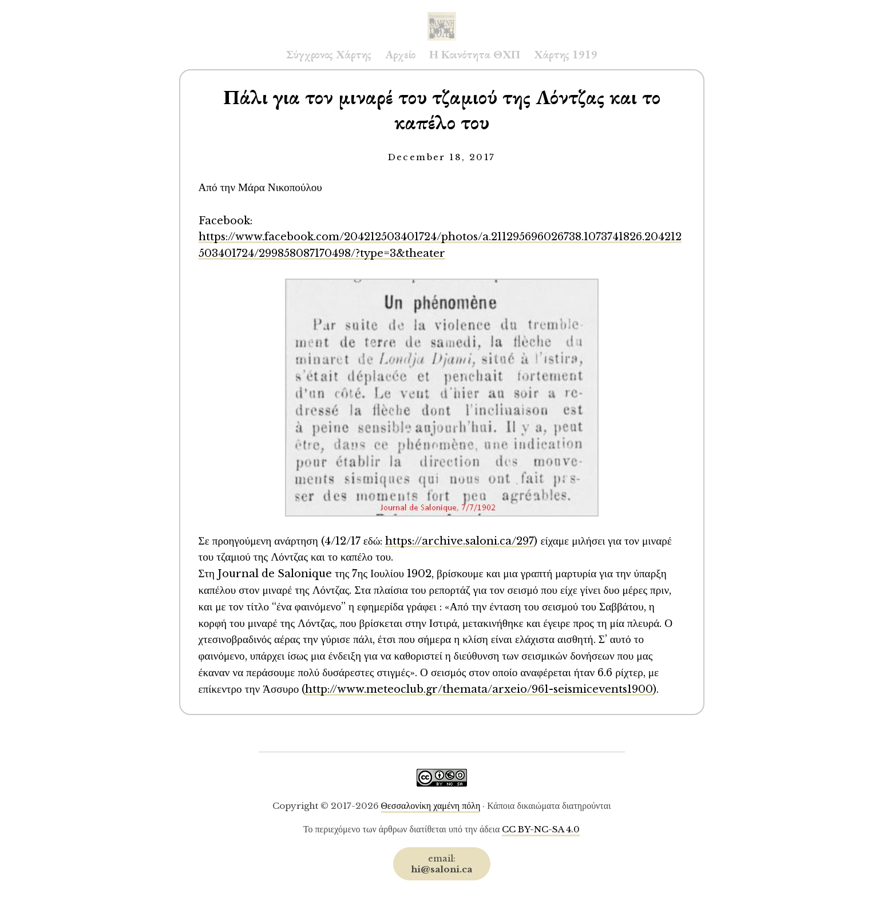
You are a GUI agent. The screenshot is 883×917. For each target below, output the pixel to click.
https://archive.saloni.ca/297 (459, 540)
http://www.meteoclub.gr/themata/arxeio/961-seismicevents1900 (479, 689)
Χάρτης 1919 (565, 54)
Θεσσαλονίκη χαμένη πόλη (431, 805)
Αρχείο (400, 54)
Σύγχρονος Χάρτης (328, 54)
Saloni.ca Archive (441, 15)
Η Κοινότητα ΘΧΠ (474, 54)
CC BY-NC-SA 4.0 (541, 829)
